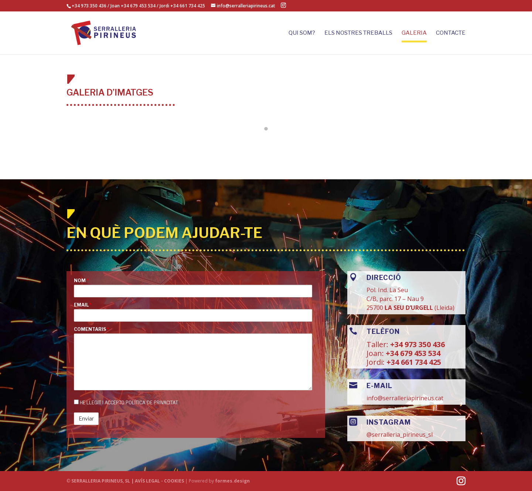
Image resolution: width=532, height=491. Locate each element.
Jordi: (375, 362)
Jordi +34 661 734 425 (182, 6)
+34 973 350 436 (89, 6)
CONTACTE (451, 33)
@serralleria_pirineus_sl (399, 435)
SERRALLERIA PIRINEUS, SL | (102, 481)
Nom (81, 281)
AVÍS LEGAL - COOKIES (160, 481)
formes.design (232, 481)
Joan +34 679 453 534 (133, 6)
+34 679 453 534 (412, 353)
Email (83, 305)
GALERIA (414, 33)
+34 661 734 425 (413, 362)
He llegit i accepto (126, 402)
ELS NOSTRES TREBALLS (358, 33)
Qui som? (302, 33)
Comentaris (91, 329)
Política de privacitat (152, 402)
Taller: (378, 344)
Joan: (375, 353)
